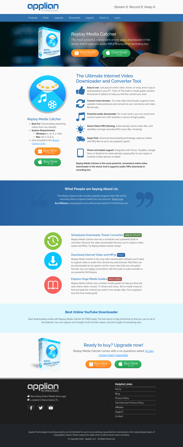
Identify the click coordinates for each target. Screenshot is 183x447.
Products (32, 17)
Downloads (74, 17)
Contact (119, 416)
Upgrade (58, 17)
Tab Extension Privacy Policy (129, 402)
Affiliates (119, 407)
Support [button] (90, 17)
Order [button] (46, 17)
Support (119, 412)
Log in (117, 17)
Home (118, 389)
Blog (117, 393)
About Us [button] (104, 17)
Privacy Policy (122, 398)
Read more (117, 199)
